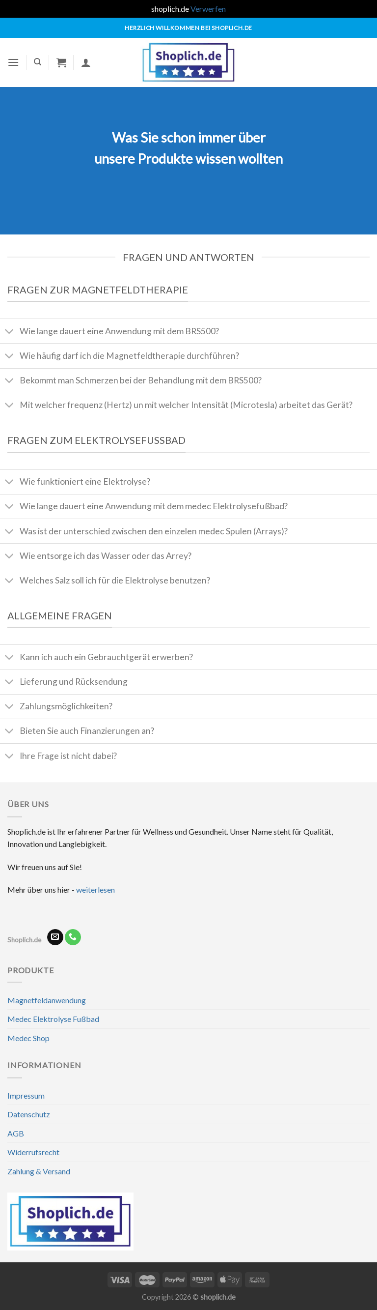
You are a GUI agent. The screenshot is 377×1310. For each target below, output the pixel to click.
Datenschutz (28, 1114)
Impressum (26, 1095)
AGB (15, 1133)
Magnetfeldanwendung (46, 1000)
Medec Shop (28, 1038)
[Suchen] (37, 62)
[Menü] (13, 62)
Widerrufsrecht (33, 1152)
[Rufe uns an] (73, 937)
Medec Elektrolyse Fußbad (53, 1018)
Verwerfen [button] (208, 8)
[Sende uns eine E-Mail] (55, 937)
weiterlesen (95, 889)
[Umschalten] (9, 332)
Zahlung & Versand (38, 1171)
